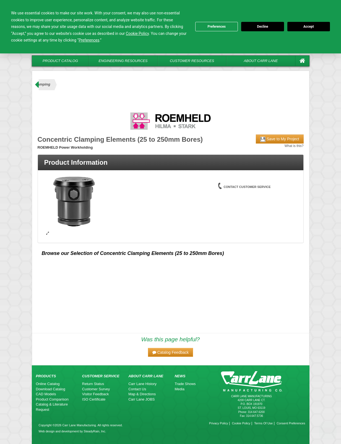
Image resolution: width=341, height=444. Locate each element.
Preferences (216, 27)
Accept (308, 27)
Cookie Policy (241, 423)
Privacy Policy (218, 423)
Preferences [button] (89, 40)
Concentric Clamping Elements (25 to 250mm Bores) (162, 253)
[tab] (170, 162)
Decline (262, 27)
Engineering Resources (123, 61)
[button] (170, 352)
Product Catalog (60, 61)
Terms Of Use (263, 423)
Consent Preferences (291, 423)
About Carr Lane (261, 61)
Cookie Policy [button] (137, 33)
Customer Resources (192, 61)
